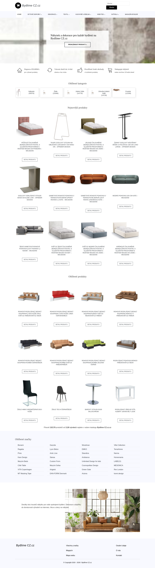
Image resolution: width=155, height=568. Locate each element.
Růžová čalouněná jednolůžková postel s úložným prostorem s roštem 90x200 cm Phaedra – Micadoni (30, 147)
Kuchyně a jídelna (83, 14)
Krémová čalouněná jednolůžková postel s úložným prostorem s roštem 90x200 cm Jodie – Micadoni (125, 251)
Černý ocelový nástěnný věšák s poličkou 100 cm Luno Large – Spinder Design (125, 145)
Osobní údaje (121, 546)
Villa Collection (119, 445)
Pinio (20, 453)
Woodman (86, 445)
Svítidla (114, 14)
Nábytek (100, 14)
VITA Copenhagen (25, 469)
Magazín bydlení (131, 14)
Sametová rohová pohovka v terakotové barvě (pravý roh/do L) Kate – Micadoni (61, 198)
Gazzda (53, 445)
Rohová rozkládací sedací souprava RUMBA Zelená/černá (93, 362)
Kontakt (119, 555)
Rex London (118, 469)
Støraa (52, 457)
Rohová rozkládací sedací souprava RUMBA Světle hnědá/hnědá (61, 362)
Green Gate (86, 469)
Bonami (21, 445)
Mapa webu (70, 555)
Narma (116, 453)
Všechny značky (72, 546)
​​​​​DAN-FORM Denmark (58, 473)
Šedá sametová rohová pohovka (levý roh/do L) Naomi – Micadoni (29, 248)
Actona (84, 473)
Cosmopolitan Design (90, 465)
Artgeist (53, 469)
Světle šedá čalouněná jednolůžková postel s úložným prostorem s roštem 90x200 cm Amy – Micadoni (61, 251)
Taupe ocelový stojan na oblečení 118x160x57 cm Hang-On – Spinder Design (61, 145)
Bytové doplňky (34, 14)
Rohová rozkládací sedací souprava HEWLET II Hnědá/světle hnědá (125, 313)
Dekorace (52, 14)
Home (19, 14)
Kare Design (22, 457)
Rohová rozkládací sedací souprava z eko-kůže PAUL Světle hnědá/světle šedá (29, 313)
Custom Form (55, 461)
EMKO (84, 449)
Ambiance (85, 457)
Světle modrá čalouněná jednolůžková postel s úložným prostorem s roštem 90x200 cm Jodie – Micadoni (93, 251)
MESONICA (118, 465)
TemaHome (118, 449)
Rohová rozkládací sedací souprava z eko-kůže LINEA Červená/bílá (61, 313)
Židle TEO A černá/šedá (61, 409)
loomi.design (119, 473)
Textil (65, 14)
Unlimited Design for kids (91, 461)
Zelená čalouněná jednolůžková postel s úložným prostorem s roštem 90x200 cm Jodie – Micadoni (93, 147)
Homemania (118, 457)
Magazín (69, 550)
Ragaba (21, 449)
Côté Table (22, 465)
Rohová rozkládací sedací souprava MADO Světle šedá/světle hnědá (93, 313)
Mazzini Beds (23, 461)
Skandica (85, 453)
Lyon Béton (54, 449)
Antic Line (53, 453)
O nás (118, 550)
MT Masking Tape (24, 473)
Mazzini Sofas (55, 465)
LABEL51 (117, 461)
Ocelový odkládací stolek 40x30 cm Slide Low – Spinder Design (29, 198)
